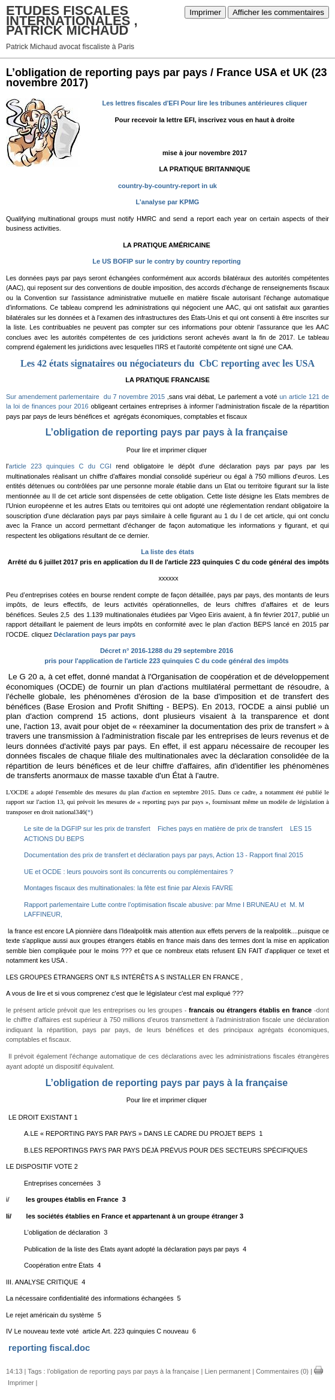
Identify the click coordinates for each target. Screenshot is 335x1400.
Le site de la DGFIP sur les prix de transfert (87, 828)
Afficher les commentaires (278, 12)
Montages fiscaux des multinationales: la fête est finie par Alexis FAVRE (128, 887)
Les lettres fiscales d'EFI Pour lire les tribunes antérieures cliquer (204, 103)
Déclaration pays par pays (94, 634)
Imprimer (205, 12)
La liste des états (167, 551)
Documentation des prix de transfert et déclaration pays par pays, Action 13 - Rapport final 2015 (163, 854)
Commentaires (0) (282, 1371)
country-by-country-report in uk (167, 185)
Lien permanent (227, 1371)
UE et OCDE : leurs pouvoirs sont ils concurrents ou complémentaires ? (128, 871)
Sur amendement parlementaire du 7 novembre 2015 (86, 396)
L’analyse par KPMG (168, 201)
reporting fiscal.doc (49, 1348)
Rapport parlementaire (56, 904)
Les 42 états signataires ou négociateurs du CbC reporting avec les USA (167, 363)
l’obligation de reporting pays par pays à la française (123, 1371)
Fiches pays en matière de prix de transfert (220, 828)
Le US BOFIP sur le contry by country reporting (166, 261)
